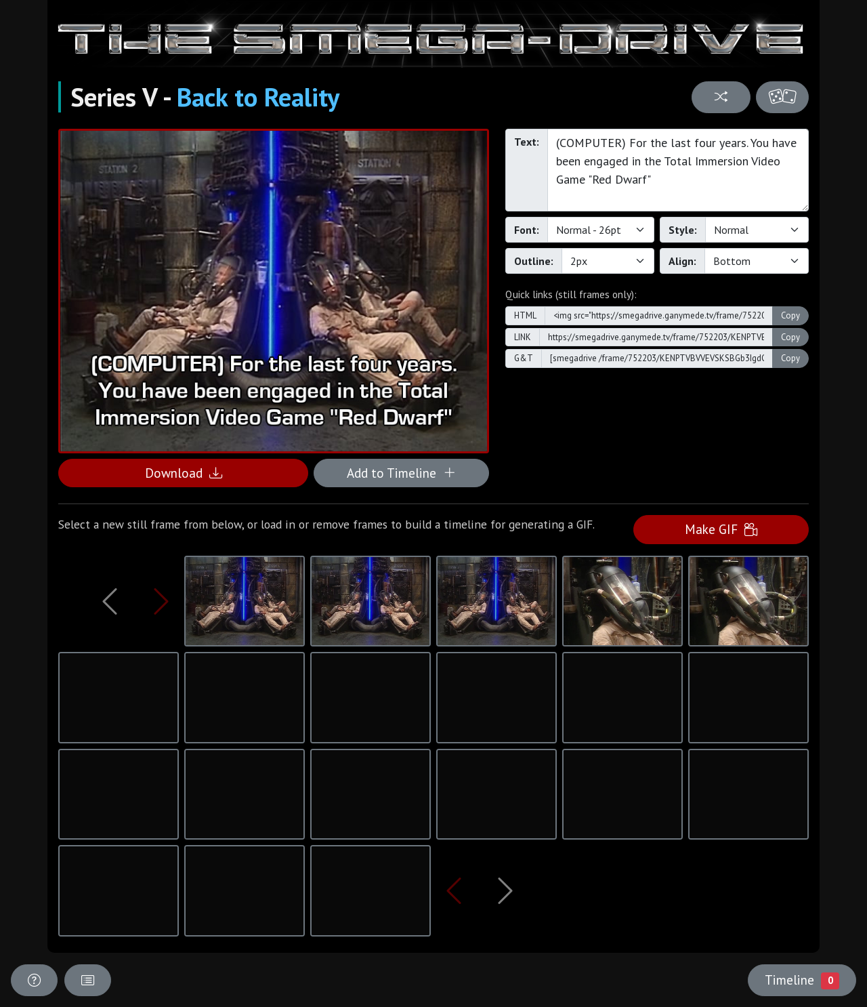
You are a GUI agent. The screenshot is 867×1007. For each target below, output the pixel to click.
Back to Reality (258, 97)
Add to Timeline (401, 472)
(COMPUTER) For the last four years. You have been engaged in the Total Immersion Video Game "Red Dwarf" (678, 170)
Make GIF (721, 528)
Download (183, 472)
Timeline (802, 980)
